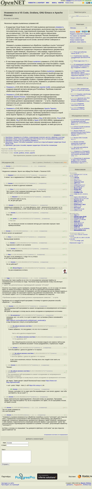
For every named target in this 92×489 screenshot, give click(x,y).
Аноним (8, 166)
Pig (17, 120)
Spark (36, 120)
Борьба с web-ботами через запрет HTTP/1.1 (81, 94)
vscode (16, 153)
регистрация (78, 0)
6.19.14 (80, 234)
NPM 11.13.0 (78, 201)
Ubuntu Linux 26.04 (80, 216)
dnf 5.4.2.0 (77, 207)
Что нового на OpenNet (78, 36)
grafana (21, 153)
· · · (33, 166)
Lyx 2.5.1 (76, 179)
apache (32, 153)
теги (71, 3)
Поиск (67, 3)
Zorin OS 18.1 (78, 224)
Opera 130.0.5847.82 (80, 197)
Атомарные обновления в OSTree (77, 108)
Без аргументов (15, 315)
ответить (24, 166)
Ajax (34, 162)
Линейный (47, 162)
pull (82, 240)
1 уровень (39, 162)
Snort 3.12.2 (77, 180)
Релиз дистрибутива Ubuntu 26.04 (78, 52)
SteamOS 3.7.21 (79, 222)
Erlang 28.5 (77, 189)
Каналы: (73, 32)
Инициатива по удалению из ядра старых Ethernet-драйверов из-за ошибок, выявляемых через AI (80, 160)
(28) (12, 162)
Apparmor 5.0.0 (79, 182)
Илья (11, 189)
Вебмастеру (87, 487)
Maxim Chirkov (86, 485)
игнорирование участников (50, 434)
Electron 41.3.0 (78, 200)
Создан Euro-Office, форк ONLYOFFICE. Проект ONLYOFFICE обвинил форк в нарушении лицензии (80, 73)
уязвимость (59, 27)
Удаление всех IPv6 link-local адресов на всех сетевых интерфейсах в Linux (80, 99)
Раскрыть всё (58, 162)
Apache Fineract (19, 97)
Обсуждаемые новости (80, 116)
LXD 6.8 (76, 177)
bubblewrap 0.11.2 (79, 185)
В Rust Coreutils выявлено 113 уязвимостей (80, 127)
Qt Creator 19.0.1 (79, 186)
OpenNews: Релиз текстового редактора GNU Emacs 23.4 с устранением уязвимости (34, 139)
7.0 (75, 240)
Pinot (59, 118)
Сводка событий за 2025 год (79, 78)
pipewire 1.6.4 (78, 203)
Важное (80, 48)
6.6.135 (76, 237)
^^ (28, 175)
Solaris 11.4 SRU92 (80, 219)
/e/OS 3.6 (77, 227)
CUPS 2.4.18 (78, 210)
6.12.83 (71, 236)
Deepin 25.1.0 (78, 225)
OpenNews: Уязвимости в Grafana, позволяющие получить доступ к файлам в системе (35, 137)
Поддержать (78, 487)
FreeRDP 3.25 (78, 192)
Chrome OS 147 (79, 218)
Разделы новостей (76, 34)
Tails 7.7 (76, 215)
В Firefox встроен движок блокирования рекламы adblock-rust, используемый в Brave (80, 122)
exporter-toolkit (45, 87)
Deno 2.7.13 (77, 206)
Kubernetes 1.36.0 (79, 204)
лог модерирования (63, 434)
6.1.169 (81, 237)
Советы (80, 84)
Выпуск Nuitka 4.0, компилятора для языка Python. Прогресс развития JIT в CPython (81, 133)
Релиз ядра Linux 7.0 (80, 61)
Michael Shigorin (17, 268)
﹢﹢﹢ (29, 166)
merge (79, 240)
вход (72, 0)
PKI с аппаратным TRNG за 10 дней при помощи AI (80, 90)
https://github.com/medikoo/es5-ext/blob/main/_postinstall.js (26, 320)
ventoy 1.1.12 (78, 191)
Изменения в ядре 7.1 (76, 243)
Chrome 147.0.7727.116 (81, 198)
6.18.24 (85, 234)
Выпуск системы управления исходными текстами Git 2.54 (78, 143)
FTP (77, 16)
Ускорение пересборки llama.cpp (77, 104)
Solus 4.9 (77, 221)
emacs (27, 153)
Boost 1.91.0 (78, 188)
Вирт (9, 254)
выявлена (37, 61)
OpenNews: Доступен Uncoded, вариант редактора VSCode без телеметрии (31, 145)
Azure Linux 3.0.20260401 (82, 228)
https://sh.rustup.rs (35, 385)
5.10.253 (72, 239)
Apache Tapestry (50, 108)
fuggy (8, 278)
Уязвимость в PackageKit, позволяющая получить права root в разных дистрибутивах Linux (80, 153)
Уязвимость (10, 87)
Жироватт (11, 175)
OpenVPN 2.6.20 (79, 209)
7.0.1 (75, 234)
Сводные (87, 34)
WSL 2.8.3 (77, 183)
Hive (40, 118)
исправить (57, 135)
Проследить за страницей (10, 487)
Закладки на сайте (7, 485)
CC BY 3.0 (12, 149)
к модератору (41, 166)
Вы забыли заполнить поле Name (22, 326)
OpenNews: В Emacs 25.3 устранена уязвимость (21, 140)
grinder (15, 218)
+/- (52, 162)
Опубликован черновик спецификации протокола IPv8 (80, 56)
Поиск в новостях (76, 38)
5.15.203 (87, 237)
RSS (65, 162)
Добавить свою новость (78, 42)
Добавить (70, 487)
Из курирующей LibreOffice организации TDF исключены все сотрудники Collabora (80, 66)
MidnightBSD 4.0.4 (80, 230)
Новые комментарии (77, 40)
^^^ (30, 175)
